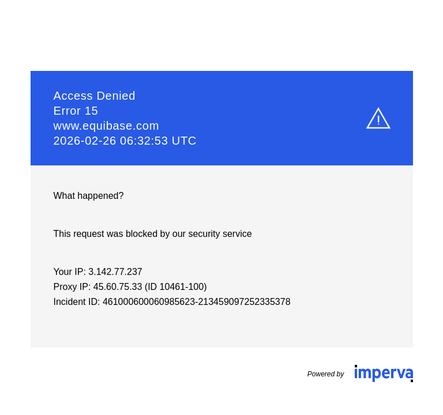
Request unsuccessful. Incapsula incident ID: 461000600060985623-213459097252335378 (221, 207)
